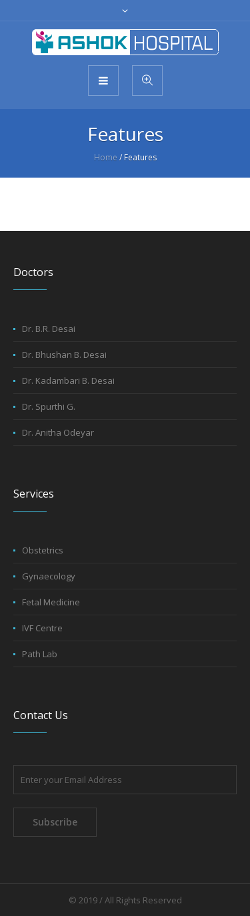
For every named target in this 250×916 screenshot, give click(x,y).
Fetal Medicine (51, 602)
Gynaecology (48, 576)
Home (105, 157)
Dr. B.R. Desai (48, 329)
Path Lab (39, 654)
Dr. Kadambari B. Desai (68, 380)
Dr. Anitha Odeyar (58, 432)
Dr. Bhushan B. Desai (64, 355)
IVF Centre (42, 628)
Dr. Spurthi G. (48, 406)
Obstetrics (42, 550)
